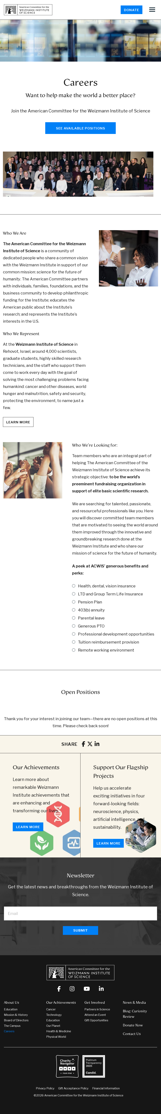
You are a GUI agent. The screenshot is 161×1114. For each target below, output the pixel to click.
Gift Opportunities (96, 1020)
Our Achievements (36, 767)
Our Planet (53, 1026)
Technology (54, 1015)
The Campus (12, 1026)
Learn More (28, 827)
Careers (9, 1031)
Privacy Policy (45, 1088)
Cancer (51, 1009)
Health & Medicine (58, 1031)
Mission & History (16, 1015)
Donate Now (133, 1025)
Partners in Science (97, 1009)
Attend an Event (95, 1015)
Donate (131, 10)
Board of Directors (16, 1020)
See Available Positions (80, 128)
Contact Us (132, 1034)
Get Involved (94, 1002)
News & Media (134, 1002)
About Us (11, 1002)
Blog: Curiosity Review (135, 1014)
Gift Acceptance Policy (73, 1088)
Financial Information (106, 1088)
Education (10, 1009)
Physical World (56, 1037)
